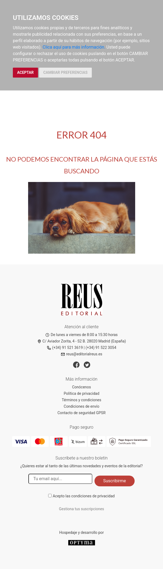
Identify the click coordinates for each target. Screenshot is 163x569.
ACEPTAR (25, 72)
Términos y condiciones (81, 400)
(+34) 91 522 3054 (101, 347)
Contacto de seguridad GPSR (82, 413)
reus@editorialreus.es (81, 354)
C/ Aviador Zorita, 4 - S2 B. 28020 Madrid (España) (81, 341)
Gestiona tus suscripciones (81, 509)
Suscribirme (114, 480)
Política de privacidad (81, 393)
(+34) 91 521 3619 (65, 347)
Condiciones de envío (81, 406)
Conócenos (81, 387)
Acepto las (84, 496)
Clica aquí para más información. (74, 47)
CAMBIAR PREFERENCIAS (65, 72)
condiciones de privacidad (93, 496)
